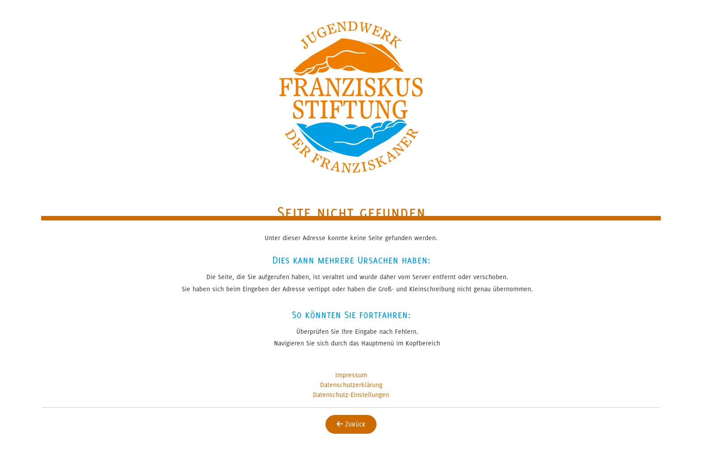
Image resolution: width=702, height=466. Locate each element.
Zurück (351, 424)
